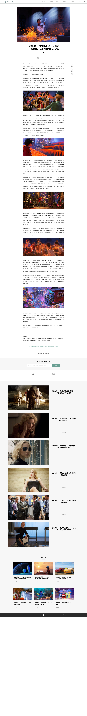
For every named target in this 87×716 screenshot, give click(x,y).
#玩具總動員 (31, 346)
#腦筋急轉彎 (50, 346)
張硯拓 (37, 58)
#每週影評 (42, 346)
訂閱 (56, 365)
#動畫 (54, 346)
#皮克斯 (45, 346)
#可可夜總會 (37, 346)
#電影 (57, 346)
